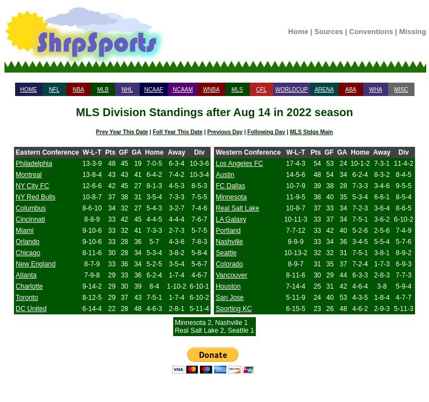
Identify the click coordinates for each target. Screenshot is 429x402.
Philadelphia (34, 164)
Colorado (229, 264)
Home (298, 31)
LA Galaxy (231, 219)
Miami (25, 230)
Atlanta (26, 275)
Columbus (31, 208)
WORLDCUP (291, 90)
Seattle (226, 253)
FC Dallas (230, 186)
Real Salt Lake (237, 208)
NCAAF (153, 90)
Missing (412, 31)
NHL (127, 90)
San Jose (230, 298)
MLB (103, 90)
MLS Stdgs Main (311, 132)
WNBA (211, 90)
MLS (237, 90)
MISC (401, 90)
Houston (228, 286)
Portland (228, 230)
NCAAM (183, 90)
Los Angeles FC (239, 164)
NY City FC (32, 186)
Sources (328, 31)
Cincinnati (30, 219)
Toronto (27, 298)
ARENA (323, 90)
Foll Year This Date (177, 132)
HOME (28, 90)
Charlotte (29, 286)
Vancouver (231, 275)
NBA (78, 90)
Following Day (266, 132)
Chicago (28, 253)
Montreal (29, 175)
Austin (225, 175)
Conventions (371, 31)
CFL (261, 90)
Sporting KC (234, 309)
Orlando (28, 242)
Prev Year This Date (122, 132)
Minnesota (231, 197)
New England (35, 264)
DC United (31, 309)
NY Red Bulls (35, 197)
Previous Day (224, 132)
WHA (375, 90)
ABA (350, 90)
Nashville (229, 242)
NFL (54, 90)
